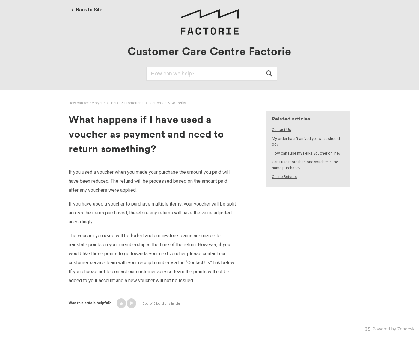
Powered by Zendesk (393, 328)
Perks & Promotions (127, 103)
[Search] (211, 74)
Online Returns (284, 176)
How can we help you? (87, 103)
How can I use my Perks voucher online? (306, 153)
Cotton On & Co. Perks (168, 103)
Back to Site (89, 9)
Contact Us (281, 129)
